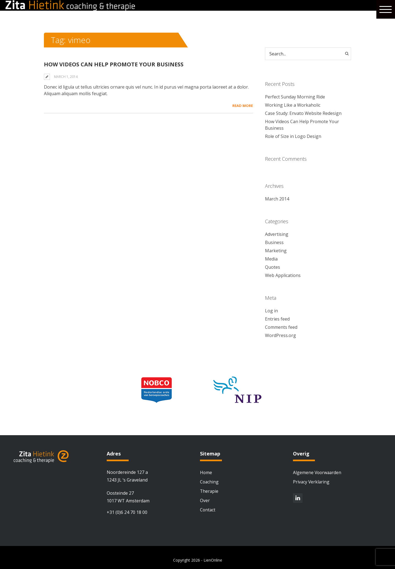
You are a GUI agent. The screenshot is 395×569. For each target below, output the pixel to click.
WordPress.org (280, 335)
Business (274, 242)
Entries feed (277, 319)
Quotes (272, 267)
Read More (242, 105)
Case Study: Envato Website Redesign (303, 113)
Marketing (276, 251)
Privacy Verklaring (311, 482)
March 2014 (277, 199)
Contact (208, 510)
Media (271, 259)
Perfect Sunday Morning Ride (295, 97)
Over (205, 500)
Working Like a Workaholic (292, 105)
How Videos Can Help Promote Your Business (114, 64)
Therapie (209, 491)
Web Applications (283, 275)
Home (206, 472)
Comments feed (281, 327)
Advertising (276, 234)
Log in (271, 311)
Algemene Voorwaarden (318, 472)
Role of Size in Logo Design (293, 136)
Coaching (209, 482)
